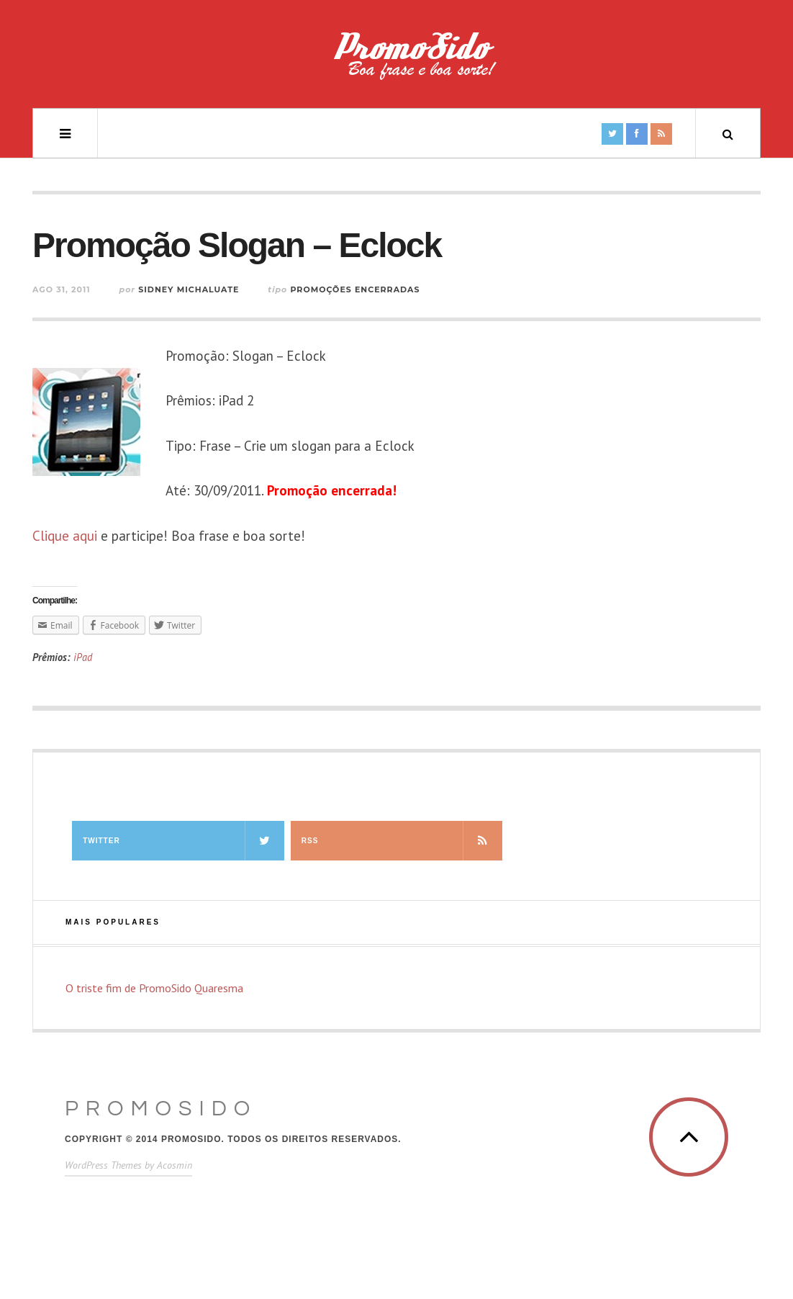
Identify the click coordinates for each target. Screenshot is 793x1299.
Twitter (183, 840)
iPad (82, 657)
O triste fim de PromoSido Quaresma (154, 988)
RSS (402, 840)
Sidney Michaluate (188, 289)
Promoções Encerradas (355, 289)
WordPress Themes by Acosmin (128, 1165)
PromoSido (161, 1108)
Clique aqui (64, 535)
